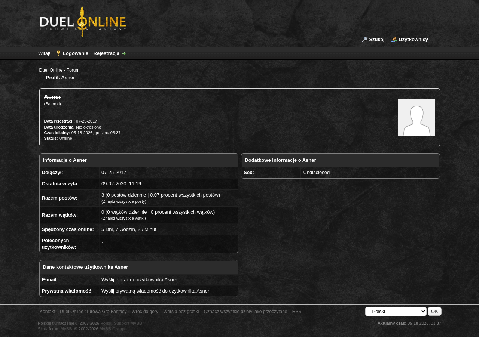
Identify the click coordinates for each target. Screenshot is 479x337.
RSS (297, 311)
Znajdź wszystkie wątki (123, 218)
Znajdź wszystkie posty (124, 201)
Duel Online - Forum (59, 70)
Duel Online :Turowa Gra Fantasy (93, 311)
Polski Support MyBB (121, 323)
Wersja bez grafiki (181, 311)
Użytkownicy (413, 39)
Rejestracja (106, 53)
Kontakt (47, 311)
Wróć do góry (145, 311)
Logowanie (75, 53)
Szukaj (376, 39)
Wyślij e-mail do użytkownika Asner (139, 279)
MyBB (66, 329)
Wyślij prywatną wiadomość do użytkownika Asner (155, 291)
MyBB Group (112, 329)
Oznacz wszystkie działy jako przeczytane (245, 311)
